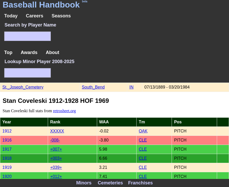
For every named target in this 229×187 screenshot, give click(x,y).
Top (8, 52)
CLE (143, 140)
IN (131, 87)
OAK (143, 131)
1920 (7, 176)
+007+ (56, 149)
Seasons (61, 15)
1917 (7, 149)
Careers (34, 15)
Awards (29, 52)
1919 (7, 167)
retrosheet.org (64, 111)
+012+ (56, 176)
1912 (7, 131)
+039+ (56, 167)
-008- (55, 140)
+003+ (56, 158)
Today (11, 15)
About (52, 52)
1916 (7, 140)
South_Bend (93, 87)
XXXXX (57, 131)
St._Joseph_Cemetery (22, 87)
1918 (7, 158)
